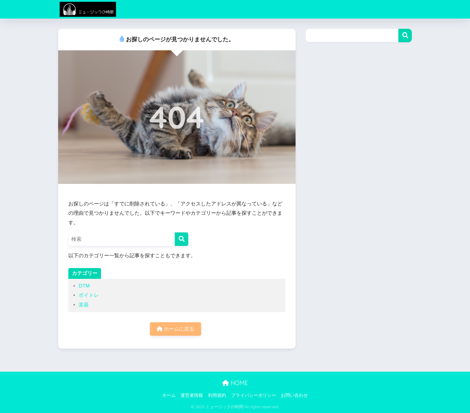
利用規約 (217, 395)
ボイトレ (89, 295)
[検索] (181, 239)
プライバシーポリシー (253, 395)
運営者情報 (191, 395)
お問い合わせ (294, 395)
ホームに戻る (176, 329)
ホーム (169, 395)
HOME (235, 383)
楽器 (84, 305)
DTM (84, 286)
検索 (405, 35)
